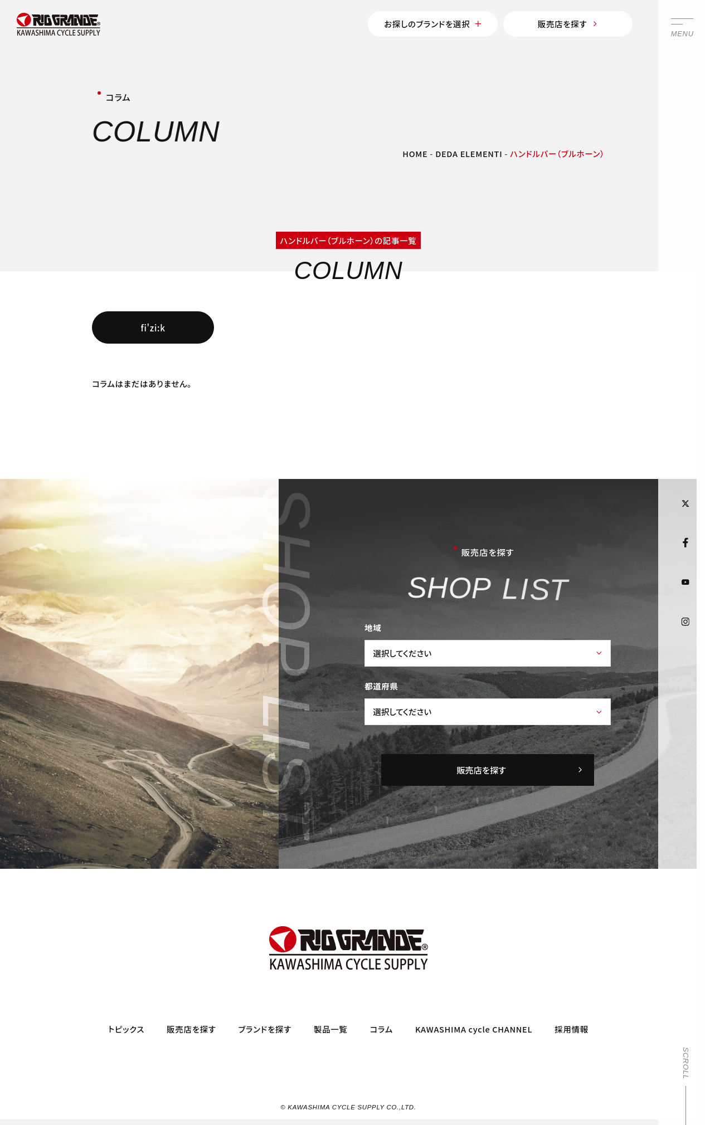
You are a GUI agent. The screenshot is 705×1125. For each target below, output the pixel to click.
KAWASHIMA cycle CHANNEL (473, 1028)
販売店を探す (568, 24)
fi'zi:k (153, 327)
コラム (381, 1028)
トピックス (126, 1028)
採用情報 (572, 1028)
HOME (414, 153)
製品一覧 (331, 1028)
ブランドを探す (265, 1028)
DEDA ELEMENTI (468, 153)
